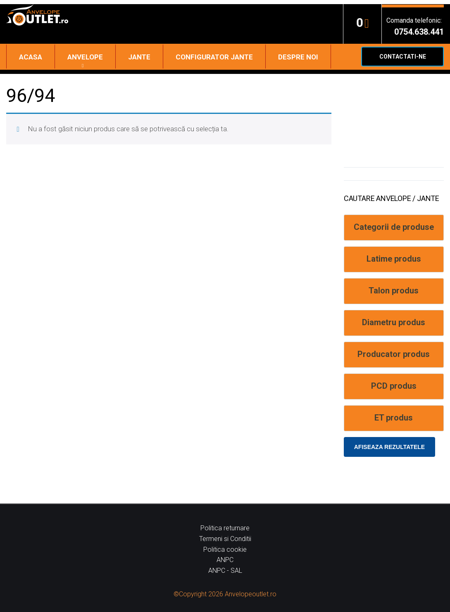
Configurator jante (214, 57)
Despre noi (298, 57)
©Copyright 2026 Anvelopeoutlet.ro (225, 594)
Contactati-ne (402, 56)
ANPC (225, 560)
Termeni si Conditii (225, 539)
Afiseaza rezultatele (389, 447)
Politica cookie (225, 549)
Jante (139, 57)
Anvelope (85, 57)
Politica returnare (225, 528)
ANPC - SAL (225, 570)
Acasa (30, 57)
